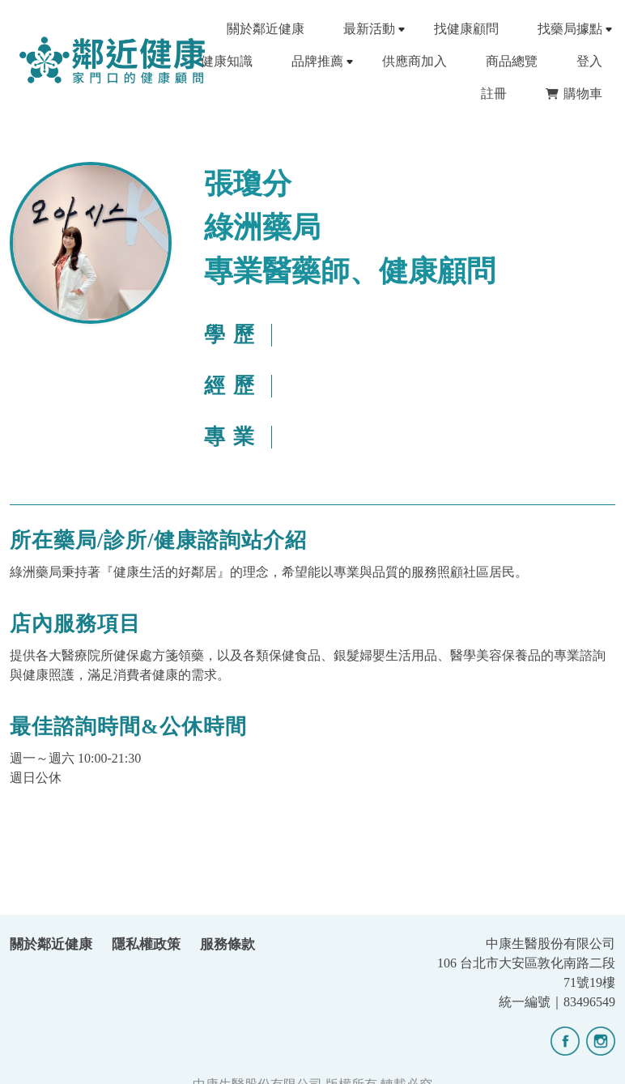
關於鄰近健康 (265, 29)
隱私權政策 (146, 944)
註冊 (494, 93)
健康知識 (227, 61)
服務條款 (227, 944)
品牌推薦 (317, 61)
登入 (589, 61)
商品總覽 (512, 61)
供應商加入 (414, 61)
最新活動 (369, 29)
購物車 (574, 93)
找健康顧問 (466, 29)
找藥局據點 (570, 29)
